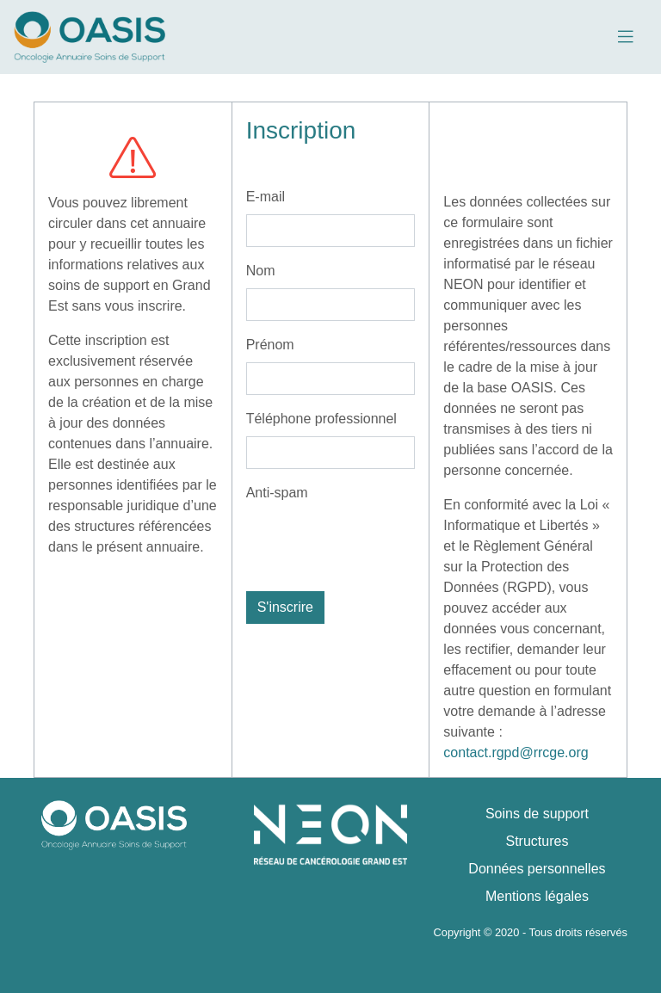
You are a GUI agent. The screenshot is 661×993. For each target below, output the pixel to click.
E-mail (265, 196)
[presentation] (377, 543)
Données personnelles (536, 868)
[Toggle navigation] (625, 37)
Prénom (270, 344)
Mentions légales (537, 896)
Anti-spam (277, 492)
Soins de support (537, 813)
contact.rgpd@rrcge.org (515, 752)
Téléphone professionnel (321, 418)
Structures (537, 841)
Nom (260, 270)
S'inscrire (285, 607)
